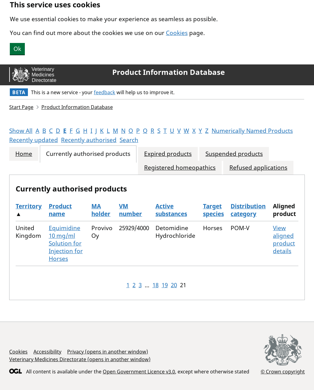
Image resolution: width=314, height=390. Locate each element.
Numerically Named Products (252, 131)
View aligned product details (284, 239)
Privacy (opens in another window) (107, 351)
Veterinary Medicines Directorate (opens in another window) (80, 359)
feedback (104, 92)
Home (23, 154)
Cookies (177, 33)
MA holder (100, 210)
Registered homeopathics (180, 168)
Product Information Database (168, 72)
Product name (60, 210)
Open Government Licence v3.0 (139, 371)
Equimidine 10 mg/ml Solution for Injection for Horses (66, 243)
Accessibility (47, 351)
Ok (17, 49)
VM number (130, 210)
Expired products (168, 154)
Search (129, 140)
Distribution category (248, 210)
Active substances (171, 210)
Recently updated (33, 140)
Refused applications (258, 168)
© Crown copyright (283, 371)
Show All (21, 131)
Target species (213, 210)
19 (165, 285)
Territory (29, 206)
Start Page (21, 107)
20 (174, 285)
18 (155, 285)
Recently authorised (89, 140)
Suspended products (234, 154)
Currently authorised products (88, 154)
